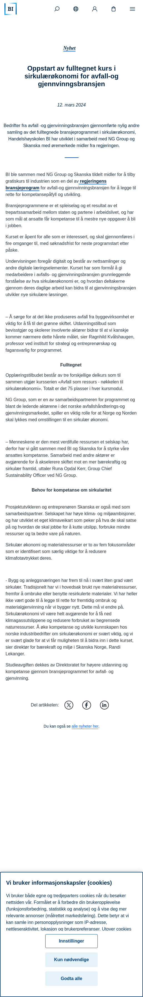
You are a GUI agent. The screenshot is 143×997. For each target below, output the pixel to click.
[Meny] (132, 9)
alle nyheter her (85, 726)
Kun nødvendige (71, 959)
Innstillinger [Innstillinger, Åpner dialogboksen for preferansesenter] (71, 941)
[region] (71, 934)
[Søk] (57, 9)
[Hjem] (10, 9)
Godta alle (71, 978)
